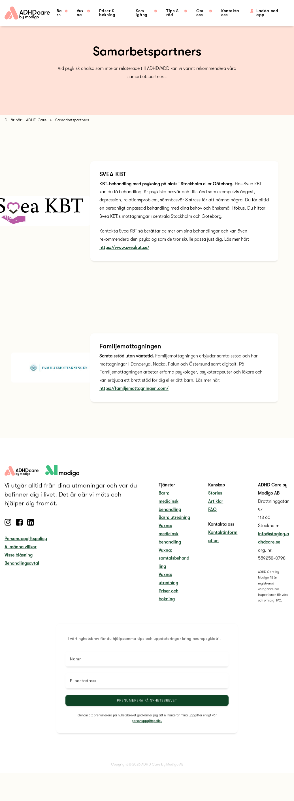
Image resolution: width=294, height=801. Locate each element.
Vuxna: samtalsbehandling (174, 566)
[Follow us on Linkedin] (30, 530)
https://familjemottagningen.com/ (134, 396)
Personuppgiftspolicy (26, 546)
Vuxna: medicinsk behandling (170, 542)
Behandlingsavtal (22, 571)
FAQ (212, 517)
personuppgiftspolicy (147, 729)
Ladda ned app (266, 12)
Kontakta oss (230, 12)
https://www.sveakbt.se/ (124, 247)
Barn (59, 12)
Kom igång (142, 12)
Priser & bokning (107, 12)
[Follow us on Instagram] (8, 530)
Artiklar (215, 509)
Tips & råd (172, 12)
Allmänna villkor (21, 554)
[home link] (27, 13)
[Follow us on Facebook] (19, 530)
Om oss (199, 12)
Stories (215, 501)
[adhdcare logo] (62, 479)
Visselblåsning (19, 563)
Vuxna (80, 12)
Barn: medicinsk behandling (170, 509)
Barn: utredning (174, 525)
